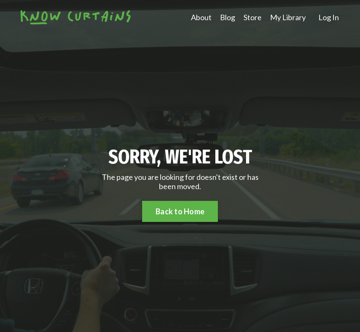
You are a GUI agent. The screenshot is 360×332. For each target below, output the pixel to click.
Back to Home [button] (180, 211)
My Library (288, 17)
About (201, 17)
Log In (328, 17)
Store (253, 17)
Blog (227, 17)
